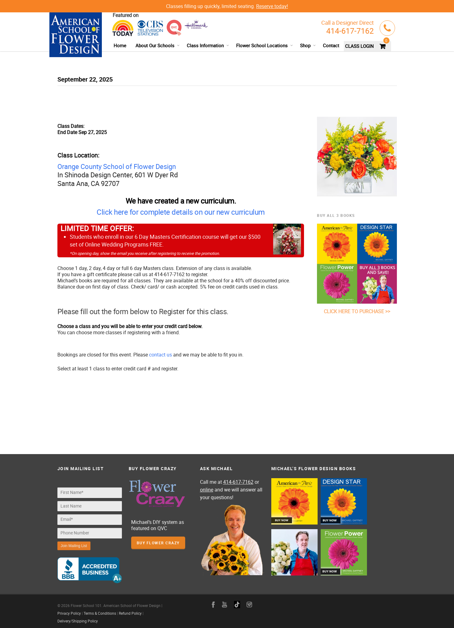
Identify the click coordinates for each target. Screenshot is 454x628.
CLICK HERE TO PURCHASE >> (357, 311)
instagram (249, 601)
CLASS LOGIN (359, 46)
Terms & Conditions (100, 610)
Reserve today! (272, 6)
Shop (308, 45)
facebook (213, 601)
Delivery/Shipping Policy (77, 617)
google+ (237, 601)
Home (120, 45)
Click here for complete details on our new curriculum (181, 212)
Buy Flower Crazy (158, 542)
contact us (160, 354)
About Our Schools (157, 45)
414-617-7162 (350, 31)
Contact (331, 45)
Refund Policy (130, 610)
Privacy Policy (69, 610)
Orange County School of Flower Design (116, 166)
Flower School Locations (264, 45)
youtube (224, 601)
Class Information (208, 45)
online (206, 489)
